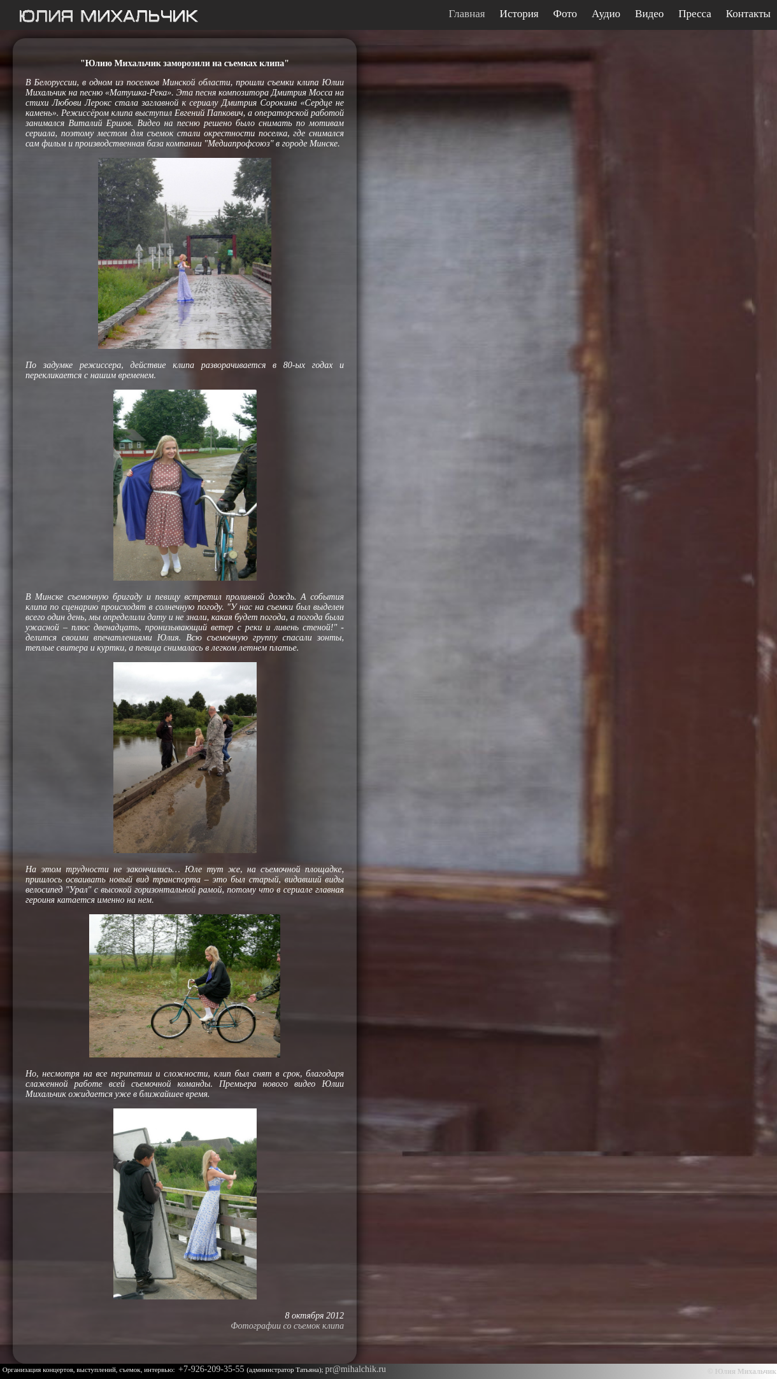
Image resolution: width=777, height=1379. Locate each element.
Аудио (606, 14)
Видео (649, 14)
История (519, 14)
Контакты (748, 14)
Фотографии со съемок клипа (287, 1326)
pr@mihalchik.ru (355, 1369)
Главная (467, 14)
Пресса (694, 14)
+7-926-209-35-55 (212, 1369)
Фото (565, 14)
